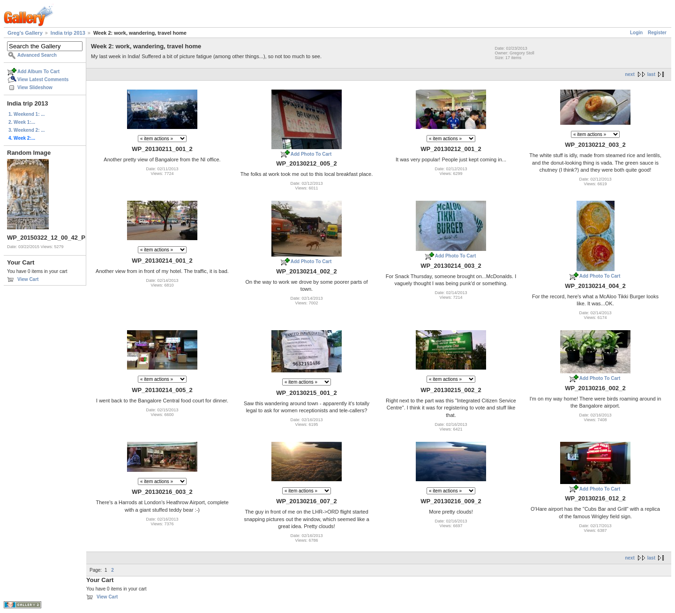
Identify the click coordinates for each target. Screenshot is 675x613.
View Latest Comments (42, 79)
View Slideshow (34, 87)
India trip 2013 (68, 33)
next (630, 74)
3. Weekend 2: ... (26, 130)
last (651, 74)
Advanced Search (37, 55)
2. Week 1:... (21, 122)
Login (636, 32)
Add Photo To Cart (311, 154)
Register (657, 32)
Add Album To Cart (38, 71)
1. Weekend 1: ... (26, 114)
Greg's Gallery (25, 33)
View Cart (27, 279)
